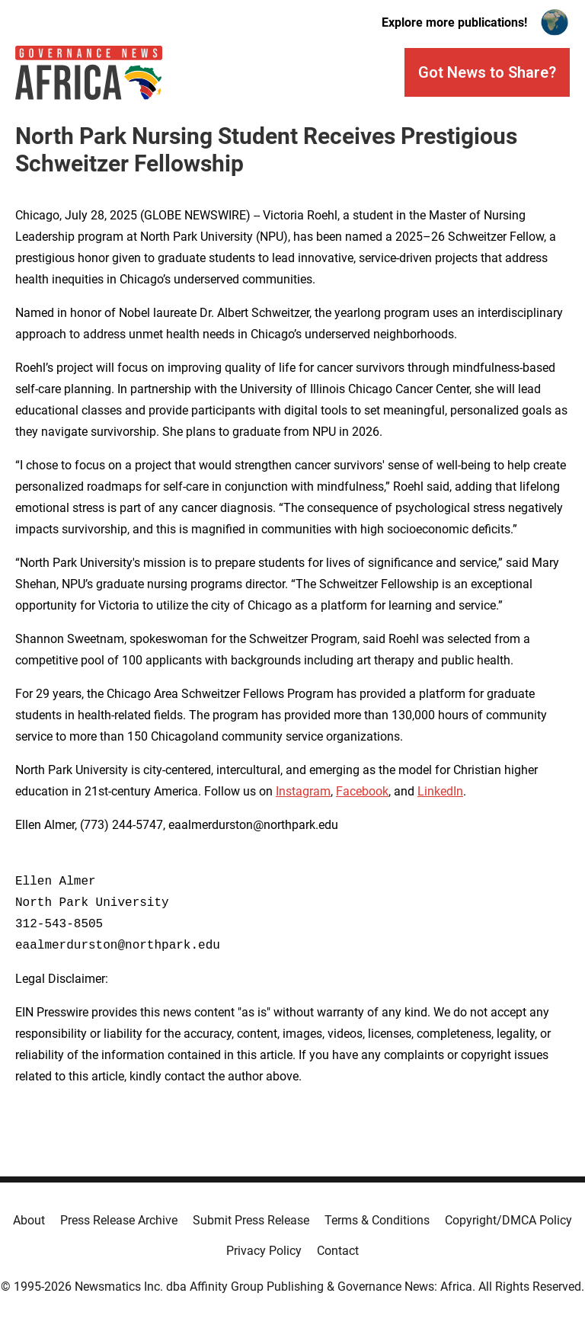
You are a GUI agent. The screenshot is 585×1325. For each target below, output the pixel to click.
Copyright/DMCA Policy (508, 1220)
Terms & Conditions (377, 1220)
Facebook (362, 791)
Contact (338, 1250)
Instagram (303, 791)
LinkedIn (440, 791)
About (29, 1220)
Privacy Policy (264, 1250)
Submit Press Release (251, 1220)
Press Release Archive (118, 1220)
